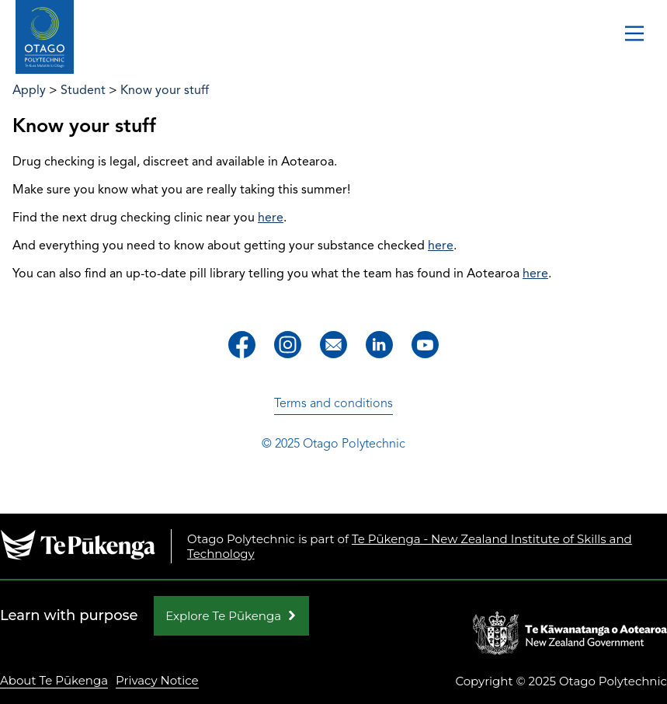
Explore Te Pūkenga (223, 615)
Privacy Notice (157, 680)
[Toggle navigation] (634, 35)
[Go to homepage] (45, 37)
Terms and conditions (333, 403)
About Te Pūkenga (54, 680)
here (270, 217)
